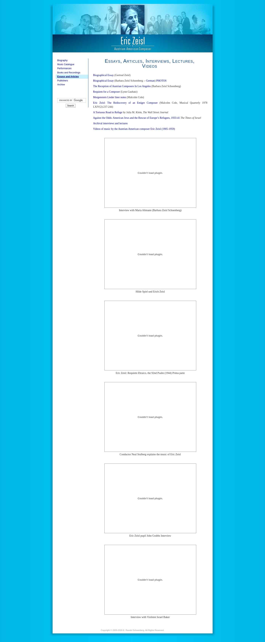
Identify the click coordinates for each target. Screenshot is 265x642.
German (150, 80)
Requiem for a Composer (106, 91)
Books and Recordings (68, 72)
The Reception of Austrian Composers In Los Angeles (122, 86)
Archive (61, 84)
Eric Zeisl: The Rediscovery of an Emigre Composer (125, 102)
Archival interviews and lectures (110, 123)
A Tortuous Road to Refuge (107, 112)
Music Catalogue (65, 64)
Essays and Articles (68, 76)
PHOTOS (161, 80)
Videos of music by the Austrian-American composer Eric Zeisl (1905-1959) (134, 128)
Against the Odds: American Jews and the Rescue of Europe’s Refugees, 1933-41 (136, 117)
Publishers (62, 80)
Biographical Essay (103, 75)
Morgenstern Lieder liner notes (109, 97)
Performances (64, 68)
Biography (62, 60)
